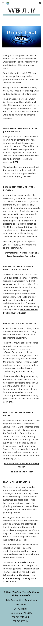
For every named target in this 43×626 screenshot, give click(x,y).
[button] (3, 3)
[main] (21, 11)
